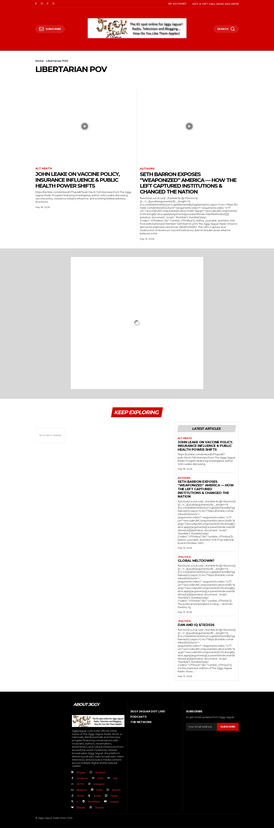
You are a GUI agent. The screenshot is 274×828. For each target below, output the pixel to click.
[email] (201, 727)
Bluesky (81, 807)
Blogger (81, 772)
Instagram (99, 784)
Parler (99, 789)
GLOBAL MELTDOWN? (196, 561)
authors (147, 168)
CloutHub (100, 772)
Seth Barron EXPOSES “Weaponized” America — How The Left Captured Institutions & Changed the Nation (188, 183)
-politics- (184, 557)
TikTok (80, 795)
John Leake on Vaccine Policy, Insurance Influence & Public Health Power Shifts (77, 180)
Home (39, 60)
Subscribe (227, 726)
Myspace (82, 789)
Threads (99, 807)
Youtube (114, 801)
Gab (115, 778)
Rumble (116, 789)
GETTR (80, 784)
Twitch (114, 795)
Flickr (101, 778)
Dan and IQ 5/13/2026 (196, 625)
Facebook (82, 778)
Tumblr (97, 795)
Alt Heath (43, 168)
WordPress (94, 801)
